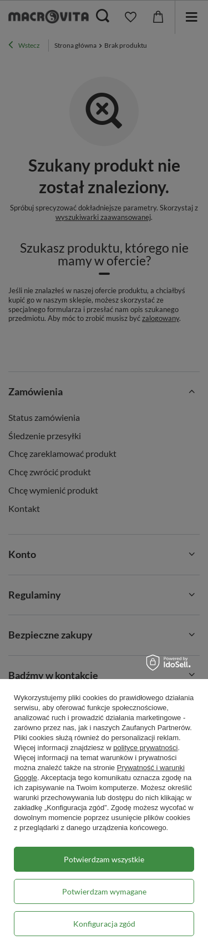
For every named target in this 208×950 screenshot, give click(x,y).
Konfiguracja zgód (104, 923)
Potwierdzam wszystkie (104, 859)
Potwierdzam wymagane (104, 891)
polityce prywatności (145, 747)
